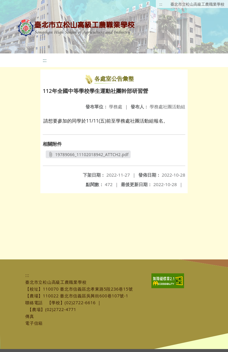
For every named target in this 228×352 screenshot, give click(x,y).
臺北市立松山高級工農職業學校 (197, 4)
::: (160, 4)
